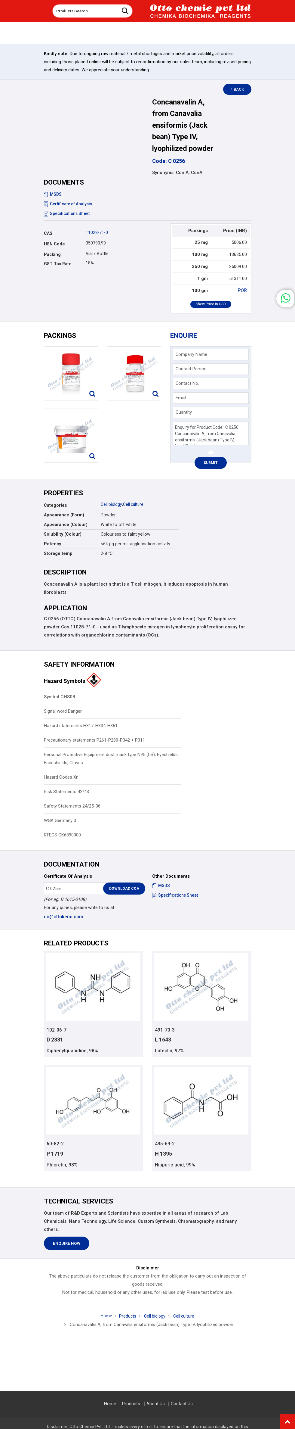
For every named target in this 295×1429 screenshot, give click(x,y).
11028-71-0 (97, 232)
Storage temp (58, 553)
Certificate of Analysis (69, 203)
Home (105, 1316)
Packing (52, 254)
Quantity (184, 412)
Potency (52, 543)
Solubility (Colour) (62, 534)
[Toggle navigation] (43, 8)
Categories (55, 505)
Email (181, 397)
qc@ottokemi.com (63, 917)
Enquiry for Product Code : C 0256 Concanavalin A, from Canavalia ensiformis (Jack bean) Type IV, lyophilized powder (211, 433)
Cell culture (134, 504)
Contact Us (181, 1404)
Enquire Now (66, 1244)
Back (239, 89)
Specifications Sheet (67, 213)
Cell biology (112, 504)
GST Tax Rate (58, 263)
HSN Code (54, 243)
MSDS (53, 194)
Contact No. (187, 383)
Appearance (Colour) (66, 524)
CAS (48, 233)
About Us (155, 1404)
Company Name (191, 354)
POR (242, 290)
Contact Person (191, 369)
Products (127, 1317)
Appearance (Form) (64, 514)
